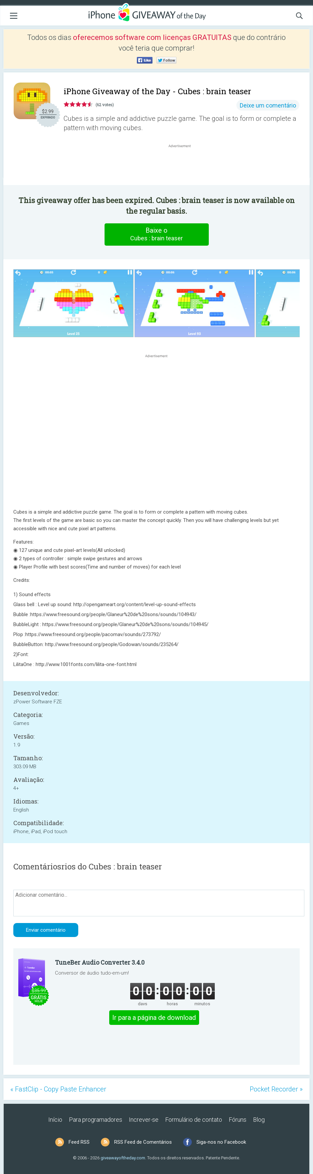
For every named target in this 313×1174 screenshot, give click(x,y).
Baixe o (156, 234)
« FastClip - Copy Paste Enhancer (58, 1089)
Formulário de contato (193, 1119)
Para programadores (95, 1119)
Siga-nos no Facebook (221, 1142)
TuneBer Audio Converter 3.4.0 (100, 962)
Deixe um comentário (268, 105)
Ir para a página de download (154, 1018)
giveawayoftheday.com (123, 1157)
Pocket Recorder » (276, 1089)
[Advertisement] (183, 165)
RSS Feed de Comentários (143, 1142)
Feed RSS (79, 1142)
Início (55, 1119)
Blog (259, 1119)
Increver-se (143, 1119)
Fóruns (237, 1119)
